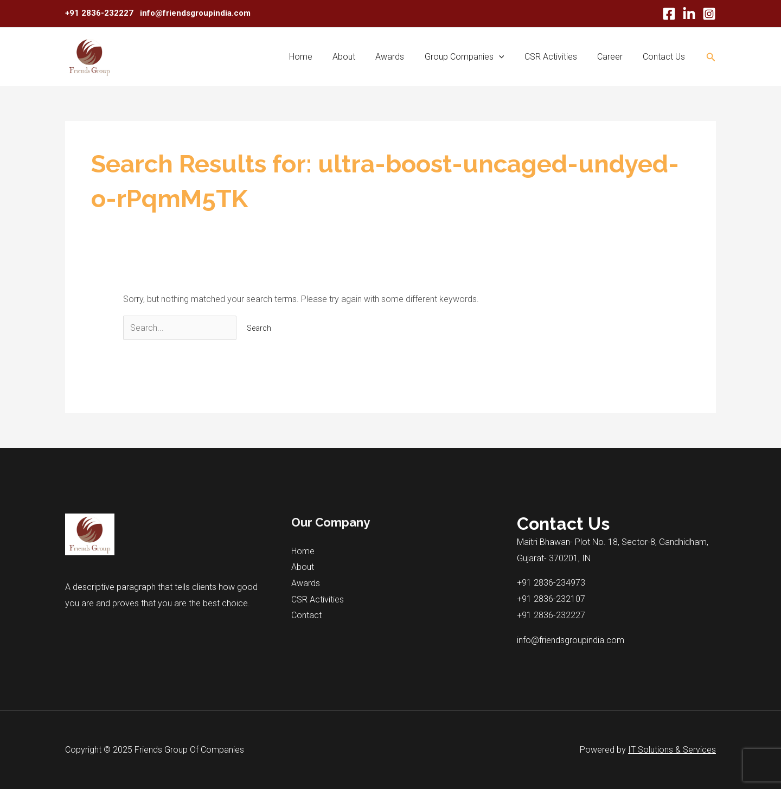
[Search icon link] (711, 57)
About (359, 57)
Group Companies (474, 57)
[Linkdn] (689, 14)
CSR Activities (558, 57)
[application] (508, 57)
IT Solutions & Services (672, 750)
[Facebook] (669, 14)
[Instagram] (709, 14)
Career (614, 57)
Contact (306, 615)
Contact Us (665, 57)
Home (319, 57)
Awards (402, 57)
